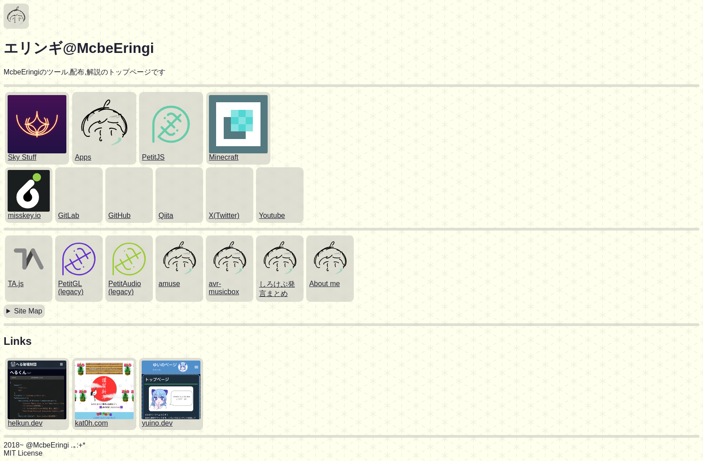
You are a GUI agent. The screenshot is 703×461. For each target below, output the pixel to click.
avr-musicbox (224, 288)
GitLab (68, 215)
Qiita (166, 215)
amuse (169, 283)
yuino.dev (157, 423)
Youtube (272, 215)
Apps (83, 157)
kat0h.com (91, 423)
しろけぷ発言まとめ (277, 288)
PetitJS (153, 157)
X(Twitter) (224, 215)
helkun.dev (25, 423)
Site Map (28, 311)
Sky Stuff (22, 157)
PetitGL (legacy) (70, 288)
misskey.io (24, 215)
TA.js (15, 283)
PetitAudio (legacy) (124, 288)
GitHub (119, 215)
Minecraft (224, 157)
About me (324, 283)
